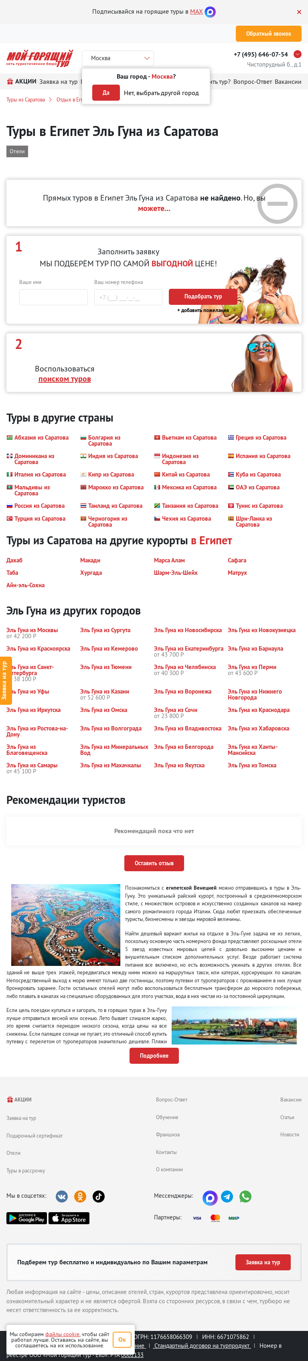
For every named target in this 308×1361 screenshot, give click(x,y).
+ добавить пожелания (203, 310)
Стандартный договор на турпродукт (202, 1345)
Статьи (287, 1117)
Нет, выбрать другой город (161, 93)
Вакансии (291, 1099)
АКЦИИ (19, 1099)
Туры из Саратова (25, 99)
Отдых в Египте (74, 99)
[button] (37, 440)
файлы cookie (62, 1334)
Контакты (166, 1152)
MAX (196, 11)
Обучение (167, 1117)
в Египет (211, 540)
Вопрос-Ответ (171, 1099)
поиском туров (64, 378)
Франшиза (168, 1134)
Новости (289, 1134)
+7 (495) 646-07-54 (261, 54)
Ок (122, 1339)
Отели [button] (17, 151)
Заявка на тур (21, 1118)
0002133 (132, 1355)
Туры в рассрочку (25, 1170)
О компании (169, 1169)
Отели (13, 1153)
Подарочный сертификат (34, 1135)
